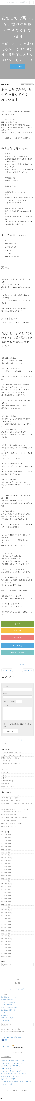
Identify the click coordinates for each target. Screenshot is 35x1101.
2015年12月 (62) (6, 886)
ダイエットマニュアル (8, 1002)
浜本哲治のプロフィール (8, 997)
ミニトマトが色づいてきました (10, 763)
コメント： (6, 705)
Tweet (22, 665)
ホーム (12, 989)
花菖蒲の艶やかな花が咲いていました (13, 1076)
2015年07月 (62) (6, 901)
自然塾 (17, 624)
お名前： (5, 693)
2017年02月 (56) (6, 846)
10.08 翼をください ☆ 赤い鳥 (10, 801)
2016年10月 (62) (6, 858)
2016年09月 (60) (6, 860)
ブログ (3, 1012)
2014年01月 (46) (6, 953)
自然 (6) (3, 778)
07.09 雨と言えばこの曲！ (9, 826)
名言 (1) (3, 775)
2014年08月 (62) (6, 933)
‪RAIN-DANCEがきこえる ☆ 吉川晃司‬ (13, 1073)
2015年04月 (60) (6, 910)
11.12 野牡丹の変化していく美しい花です (14, 817)
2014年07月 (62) (6, 936)
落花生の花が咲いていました (10, 758)
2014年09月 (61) (6, 930)
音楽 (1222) (5, 783)
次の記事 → (28, 670)
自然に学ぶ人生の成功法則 (9, 1007)
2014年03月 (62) (6, 947)
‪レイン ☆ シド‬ (5, 761)
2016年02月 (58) (6, 881)
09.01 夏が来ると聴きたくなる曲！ (12, 823)
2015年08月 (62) (6, 898)
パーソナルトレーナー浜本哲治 (14, 2)
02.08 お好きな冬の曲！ (8, 814)
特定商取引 (4, 1015)
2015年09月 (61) (6, 895)
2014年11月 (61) (6, 924)
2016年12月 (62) (6, 852)
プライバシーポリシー (8, 1018)
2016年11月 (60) (6, 855)
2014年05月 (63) (6, 941)
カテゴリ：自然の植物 (27, 84)
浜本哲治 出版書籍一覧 (8, 1010)
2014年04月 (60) (6, 944)
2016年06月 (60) (6, 869)
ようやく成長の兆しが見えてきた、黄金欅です (16, 1081)
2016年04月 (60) (6, 875)
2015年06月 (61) (6, 904)
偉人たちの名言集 (6, 1005)
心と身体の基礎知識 (7, 999)
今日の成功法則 (17, 652)
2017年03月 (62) (6, 843)
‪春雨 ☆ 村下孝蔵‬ (6, 1084)
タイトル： (6, 686)
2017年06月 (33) (6, 834)
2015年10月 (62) (6, 892)
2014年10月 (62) (6, 927)
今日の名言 (17, 646)
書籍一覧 (17, 637)
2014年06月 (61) (6, 939)
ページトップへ (20, 989)
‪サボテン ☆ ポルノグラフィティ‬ (11, 755)
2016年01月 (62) (6, 884)
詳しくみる (17, 66)
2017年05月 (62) (6, 837)
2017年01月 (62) (6, 849)
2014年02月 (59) (6, 950)
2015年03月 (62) (6, 913)
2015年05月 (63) (6, 907)
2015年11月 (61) (6, 889)
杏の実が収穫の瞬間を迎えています (12, 752)
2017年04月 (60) (6, 840)
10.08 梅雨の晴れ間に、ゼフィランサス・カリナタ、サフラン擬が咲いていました (16, 811)
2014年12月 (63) (6, 921)
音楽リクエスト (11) (7, 786)
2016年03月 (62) (6, 878)
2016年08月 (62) (6, 863)
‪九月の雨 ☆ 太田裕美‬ (8, 1079)
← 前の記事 (7, 670)
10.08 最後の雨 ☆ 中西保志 (10, 798)
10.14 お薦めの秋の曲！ (8, 820)
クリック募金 (5, 1046)
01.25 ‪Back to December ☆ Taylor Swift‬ (14, 795)
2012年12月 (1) (6, 956)
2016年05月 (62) (6, 872)
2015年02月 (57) (6, 915)
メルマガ (17, 631)
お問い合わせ (5, 1020)
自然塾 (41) (5, 772)
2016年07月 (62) (6, 866)
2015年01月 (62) (6, 918)
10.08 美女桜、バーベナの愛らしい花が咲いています (16, 805)
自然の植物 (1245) (7, 781)
